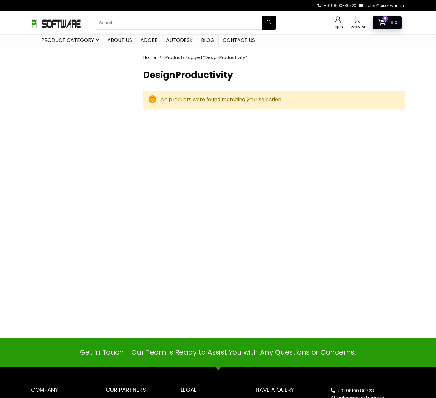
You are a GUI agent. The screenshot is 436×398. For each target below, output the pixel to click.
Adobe (149, 40)
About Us (119, 40)
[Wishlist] (357, 20)
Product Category (67, 40)
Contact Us (239, 40)
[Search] (269, 23)
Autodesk (179, 40)
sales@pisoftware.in (384, 5)
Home (149, 57)
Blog (207, 40)
